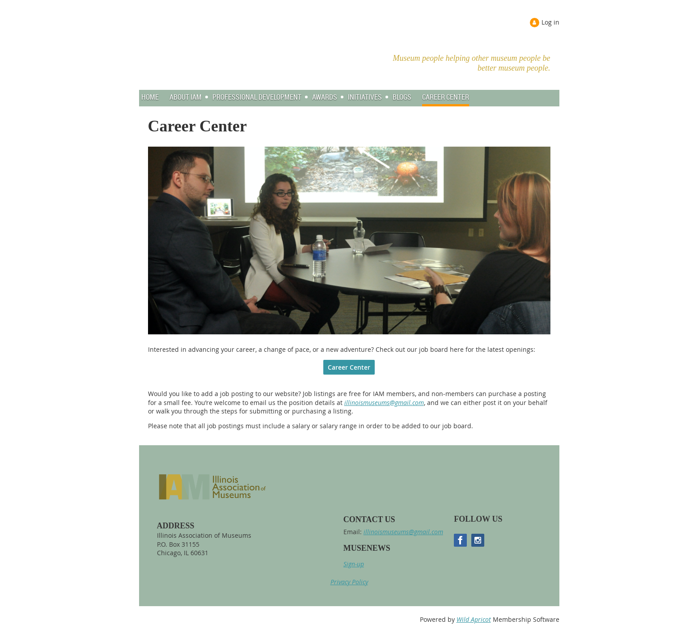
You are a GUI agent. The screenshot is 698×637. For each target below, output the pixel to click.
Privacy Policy (349, 582)
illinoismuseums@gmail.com (384, 402)
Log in (550, 22)
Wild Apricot (474, 619)
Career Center (349, 367)
